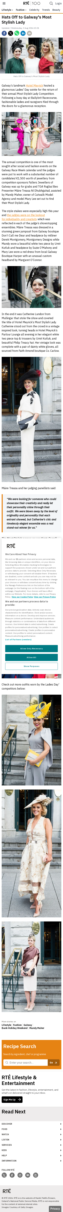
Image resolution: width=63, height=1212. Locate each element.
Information (9, 1160)
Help (4, 1155)
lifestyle (6, 9)
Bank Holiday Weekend (15, 1028)
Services (7, 1145)
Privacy (55, 1208)
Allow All (31, 657)
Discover (7, 1124)
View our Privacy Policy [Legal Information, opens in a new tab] (45, 597)
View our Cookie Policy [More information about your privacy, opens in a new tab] (22, 597)
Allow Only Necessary (31, 648)
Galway (28, 1025)
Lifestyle (6, 1025)
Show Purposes (31, 666)
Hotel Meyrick (34, 85)
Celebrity (34, 9)
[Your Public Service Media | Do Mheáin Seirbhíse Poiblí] (7, 1191)
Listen (5, 1139)
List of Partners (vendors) (18, 639)
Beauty (56, 9)
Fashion (20, 9)
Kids (4, 1150)
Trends (46, 9)
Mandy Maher (36, 1028)
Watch (5, 1134)
